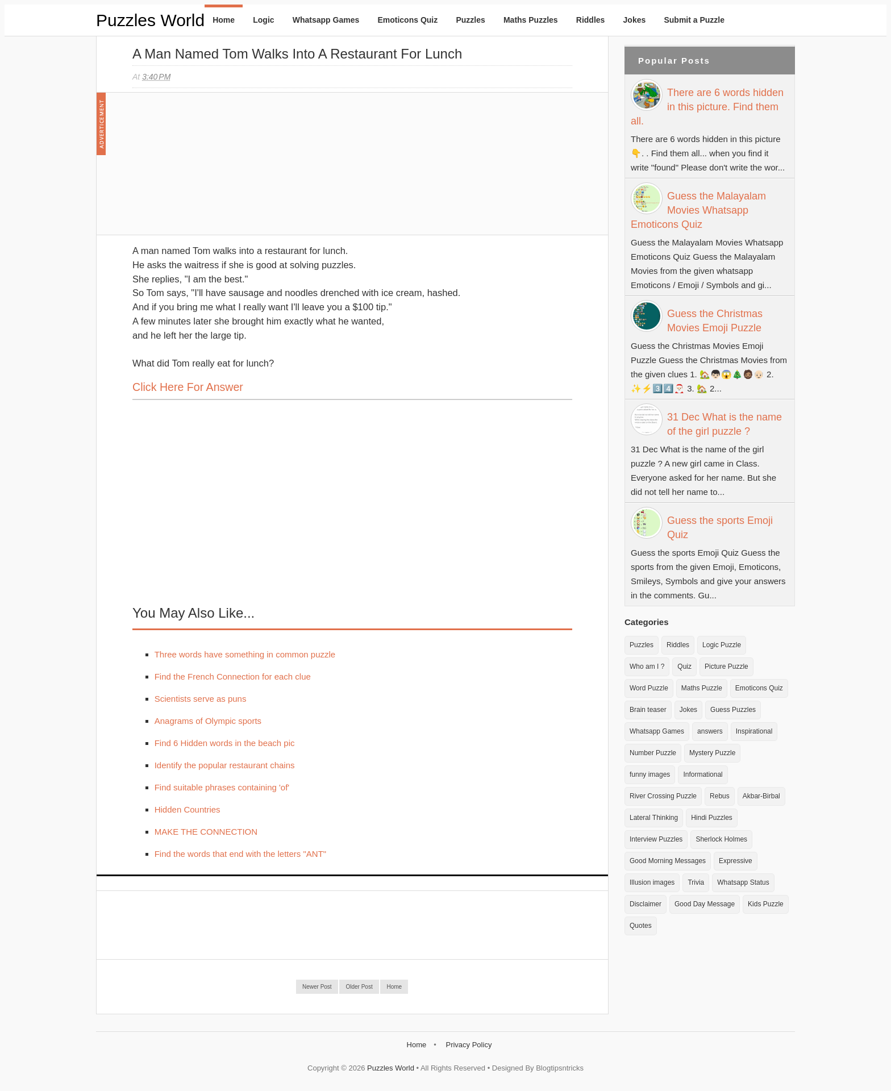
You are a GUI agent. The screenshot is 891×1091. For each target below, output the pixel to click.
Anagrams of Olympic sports (208, 721)
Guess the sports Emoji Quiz (720, 527)
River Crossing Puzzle (663, 796)
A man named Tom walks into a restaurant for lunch (297, 53)
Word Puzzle (649, 688)
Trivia (696, 882)
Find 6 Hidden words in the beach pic (225, 743)
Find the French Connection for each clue (233, 676)
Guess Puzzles (733, 710)
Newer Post (317, 987)
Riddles (590, 19)
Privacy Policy (469, 1044)
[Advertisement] (217, 169)
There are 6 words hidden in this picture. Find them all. (707, 107)
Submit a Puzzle (694, 19)
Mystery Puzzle (712, 753)
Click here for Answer (187, 387)
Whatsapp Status (743, 882)
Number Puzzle (653, 753)
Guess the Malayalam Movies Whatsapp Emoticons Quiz (698, 210)
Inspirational (754, 731)
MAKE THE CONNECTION (206, 831)
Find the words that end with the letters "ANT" (240, 854)
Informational (702, 774)
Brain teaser (648, 710)
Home (224, 19)
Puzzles (470, 19)
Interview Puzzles (656, 839)
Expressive (735, 861)
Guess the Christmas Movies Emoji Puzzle (715, 321)
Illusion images (652, 882)
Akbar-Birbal (761, 796)
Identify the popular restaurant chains (225, 765)
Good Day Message (705, 904)
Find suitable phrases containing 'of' (222, 787)
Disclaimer (645, 904)
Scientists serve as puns (201, 698)
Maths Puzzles (530, 19)
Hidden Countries (187, 809)
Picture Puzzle (726, 667)
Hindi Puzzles (711, 818)
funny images (650, 774)
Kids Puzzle (766, 904)
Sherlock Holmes (721, 839)
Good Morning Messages (668, 861)
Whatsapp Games (326, 19)
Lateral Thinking (654, 818)
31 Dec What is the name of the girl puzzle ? (724, 424)
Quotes (641, 926)
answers (710, 731)
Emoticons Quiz (407, 19)
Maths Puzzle (701, 688)
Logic (263, 19)
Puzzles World (150, 20)
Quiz (684, 667)
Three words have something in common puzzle (245, 654)
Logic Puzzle (721, 645)
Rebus (720, 796)
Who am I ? (647, 667)
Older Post (358, 987)
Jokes (634, 19)
